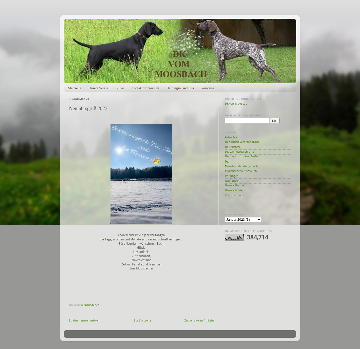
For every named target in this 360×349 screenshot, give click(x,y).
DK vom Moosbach (236, 103)
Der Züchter (232, 147)
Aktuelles (231, 137)
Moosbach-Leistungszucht (242, 166)
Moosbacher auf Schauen (241, 171)
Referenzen (232, 180)
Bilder (119, 88)
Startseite (74, 88)
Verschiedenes (89, 305)
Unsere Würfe (98, 88)
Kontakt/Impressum (145, 88)
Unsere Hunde (234, 185)
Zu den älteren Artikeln (199, 320)
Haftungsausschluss (180, 88)
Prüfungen (231, 176)
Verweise (207, 88)
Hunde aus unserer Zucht (241, 156)
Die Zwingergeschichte (239, 151)
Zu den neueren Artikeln (84, 320)
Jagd (227, 161)
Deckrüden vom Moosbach (242, 142)
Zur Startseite (142, 320)
